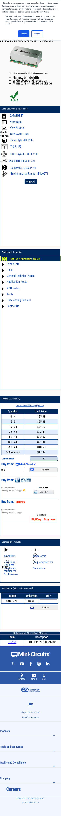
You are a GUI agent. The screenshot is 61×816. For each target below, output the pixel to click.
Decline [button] (37, 34)
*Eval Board (18, 588)
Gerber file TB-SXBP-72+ (23, 167)
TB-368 (12, 642)
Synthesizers (11, 574)
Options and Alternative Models (30, 633)
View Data (16, 121)
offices (21, 677)
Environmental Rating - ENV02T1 (29, 173)
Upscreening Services (19, 300)
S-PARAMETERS (19, 134)
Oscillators (39, 568)
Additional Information (12, 252)
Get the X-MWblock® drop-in (25, 259)
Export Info (13, 264)
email (34, 677)
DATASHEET (16, 115)
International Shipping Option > (30, 405)
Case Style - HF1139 (21, 140)
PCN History (14, 288)
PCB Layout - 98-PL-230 (24, 154)
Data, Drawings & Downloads (14, 108)
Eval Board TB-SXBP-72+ (22, 160)
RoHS (10, 270)
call (44, 677)
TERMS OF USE (23, 798)
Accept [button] (24, 34)
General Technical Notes (20, 275)
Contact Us (13, 306)
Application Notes (17, 281)
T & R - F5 (15, 146)
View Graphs (17, 127)
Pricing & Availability (11, 398)
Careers (13, 789)
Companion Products (11, 541)
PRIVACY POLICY (37, 798)
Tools (10, 294)
